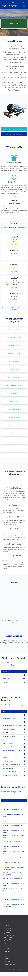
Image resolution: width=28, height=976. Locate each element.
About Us (6, 925)
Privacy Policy (7, 949)
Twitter (6, 956)
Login (12, 2)
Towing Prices (7, 934)
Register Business (21, 2)
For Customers (7, 930)
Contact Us (6, 941)
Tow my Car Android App (10, 964)
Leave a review (14, 309)
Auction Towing (8, 937)
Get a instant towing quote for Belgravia (14, 129)
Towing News (7, 929)
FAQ (5, 927)
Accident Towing (8, 939)
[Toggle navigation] (24, 6)
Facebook (6, 955)
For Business (7, 932)
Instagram (6, 958)
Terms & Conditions (9, 947)
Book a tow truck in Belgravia (14, 134)
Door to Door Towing (9, 935)
